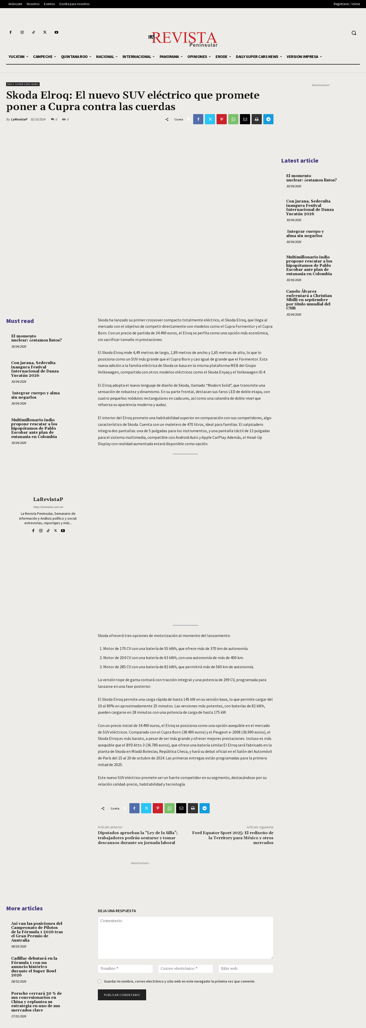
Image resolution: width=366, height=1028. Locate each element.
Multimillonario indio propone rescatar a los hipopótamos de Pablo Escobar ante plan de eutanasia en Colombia (34, 428)
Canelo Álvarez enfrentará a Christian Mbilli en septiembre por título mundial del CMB (309, 300)
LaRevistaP (19, 119)
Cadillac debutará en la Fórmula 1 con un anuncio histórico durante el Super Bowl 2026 (34, 967)
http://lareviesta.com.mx (48, 507)
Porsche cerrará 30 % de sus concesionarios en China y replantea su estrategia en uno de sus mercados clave (36, 1002)
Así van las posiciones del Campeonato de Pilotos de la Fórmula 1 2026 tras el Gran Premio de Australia (37, 932)
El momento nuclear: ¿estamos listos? (36, 338)
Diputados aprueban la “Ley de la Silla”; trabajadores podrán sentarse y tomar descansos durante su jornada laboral (138, 837)
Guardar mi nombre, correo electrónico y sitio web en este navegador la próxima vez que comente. (179, 981)
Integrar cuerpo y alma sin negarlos (35, 395)
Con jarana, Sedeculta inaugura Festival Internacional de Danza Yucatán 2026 (35, 369)
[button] (354, 33)
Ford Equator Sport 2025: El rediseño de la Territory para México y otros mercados (232, 837)
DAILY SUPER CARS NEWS (23, 84)
